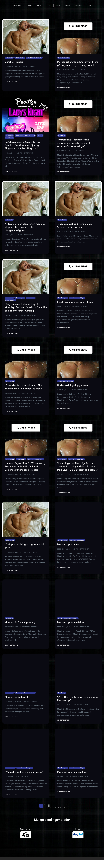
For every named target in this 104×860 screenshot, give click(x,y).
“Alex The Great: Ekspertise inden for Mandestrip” (78, 699)
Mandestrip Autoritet (16, 697)
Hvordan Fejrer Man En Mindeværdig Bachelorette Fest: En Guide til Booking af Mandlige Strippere (25, 466)
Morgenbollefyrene (63, 57)
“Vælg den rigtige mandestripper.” (24, 772)
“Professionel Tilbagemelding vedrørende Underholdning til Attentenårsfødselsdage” (73, 143)
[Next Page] (62, 806)
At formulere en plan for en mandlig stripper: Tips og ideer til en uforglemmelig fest (25, 227)
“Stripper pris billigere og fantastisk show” (24, 546)
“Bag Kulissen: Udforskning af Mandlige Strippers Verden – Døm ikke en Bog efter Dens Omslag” (26, 307)
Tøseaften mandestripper (34, 57)
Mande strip (9, 135)
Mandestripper (19, 57)
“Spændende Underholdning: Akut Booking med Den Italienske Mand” (24, 387)
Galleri (48, 5)
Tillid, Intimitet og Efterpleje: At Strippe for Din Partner (74, 226)
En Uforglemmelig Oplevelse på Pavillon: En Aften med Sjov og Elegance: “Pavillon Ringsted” (22, 145)
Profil (58, 5)
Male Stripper (62, 220)
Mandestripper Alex (68, 544)
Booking (29, 5)
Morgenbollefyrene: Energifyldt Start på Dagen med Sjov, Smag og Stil (77, 63)
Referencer (78, 5)
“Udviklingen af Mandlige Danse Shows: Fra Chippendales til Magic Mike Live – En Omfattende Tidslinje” (77, 466)
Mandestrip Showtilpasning (20, 622)
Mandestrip (9, 57)
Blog (89, 5)
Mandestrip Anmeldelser (70, 622)
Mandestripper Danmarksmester (25, 135)
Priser (39, 5)
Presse (67, 5)
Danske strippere (14, 62)
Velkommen (17, 5)
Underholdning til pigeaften (72, 385)
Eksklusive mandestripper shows (75, 302)
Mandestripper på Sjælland (72, 772)
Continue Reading (11, 81)
